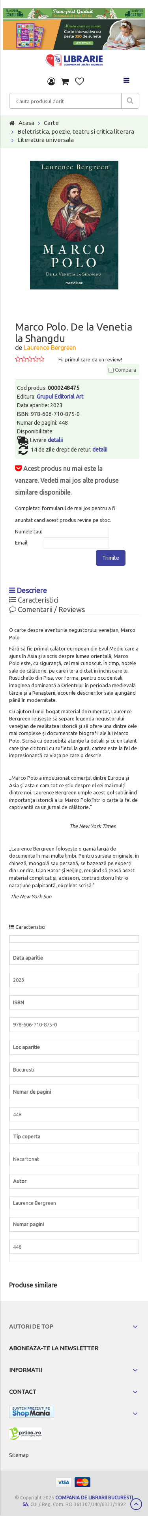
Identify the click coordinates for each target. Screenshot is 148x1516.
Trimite (110, 558)
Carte (51, 122)
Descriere (28, 590)
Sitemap (19, 1455)
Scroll (136, 1504)
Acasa (26, 122)
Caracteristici (33, 600)
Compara (122, 369)
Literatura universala (45, 139)
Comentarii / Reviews (47, 609)
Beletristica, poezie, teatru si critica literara (75, 131)
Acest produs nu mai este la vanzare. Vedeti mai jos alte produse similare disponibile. (66, 480)
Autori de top (31, 1326)
